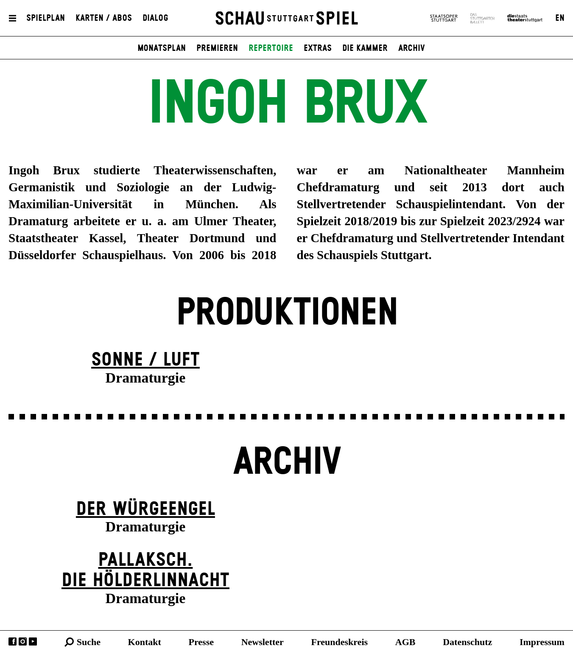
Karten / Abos (103, 18)
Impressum (542, 642)
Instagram (23, 641)
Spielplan (45, 18)
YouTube (33, 641)
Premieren (217, 48)
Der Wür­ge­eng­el (145, 509)
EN (560, 18)
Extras (318, 48)
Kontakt (144, 642)
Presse (201, 642)
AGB (405, 642)
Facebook (12, 641)
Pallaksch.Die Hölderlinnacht (145, 570)
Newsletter (262, 642)
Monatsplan (161, 48)
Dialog (155, 18)
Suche (89, 642)
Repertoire (271, 48)
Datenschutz (467, 642)
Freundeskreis (339, 642)
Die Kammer (365, 48)
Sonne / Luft (145, 360)
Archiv (411, 48)
